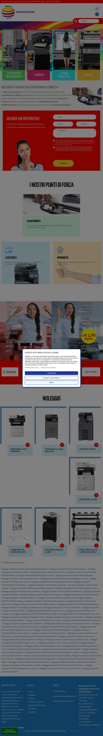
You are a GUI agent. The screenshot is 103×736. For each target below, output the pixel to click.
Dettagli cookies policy (32, 367)
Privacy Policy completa (48, 367)
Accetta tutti (51, 373)
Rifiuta (51, 382)
